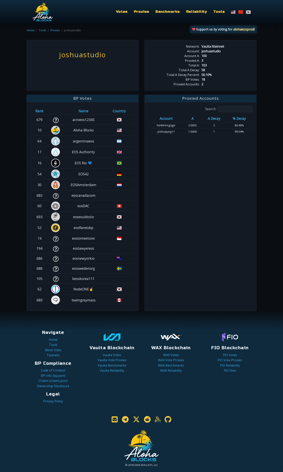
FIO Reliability (230, 365)
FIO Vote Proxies (230, 360)
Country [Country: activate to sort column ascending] (119, 111)
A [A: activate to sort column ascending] (192, 118)
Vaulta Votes (112, 355)
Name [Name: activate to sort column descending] (83, 111)
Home (31, 30)
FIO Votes (230, 355)
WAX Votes (171, 355)
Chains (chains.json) (53, 381)
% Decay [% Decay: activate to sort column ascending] (239, 118)
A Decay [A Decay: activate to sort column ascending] (214, 118)
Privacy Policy (53, 401)
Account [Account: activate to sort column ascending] (166, 118)
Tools (219, 12)
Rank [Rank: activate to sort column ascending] (39, 111)
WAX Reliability (171, 370)
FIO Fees (230, 370)
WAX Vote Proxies (171, 360)
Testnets (53, 355)
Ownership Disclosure (53, 386)
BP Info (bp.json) (53, 375)
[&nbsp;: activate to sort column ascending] (55, 111)
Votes (121, 12)
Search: (228, 109)
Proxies (141, 12)
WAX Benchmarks (171, 365)
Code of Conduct (53, 370)
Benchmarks (167, 12)
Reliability (196, 12)
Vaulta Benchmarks (112, 365)
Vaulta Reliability (112, 370)
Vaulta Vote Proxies (112, 360)
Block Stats (53, 350)
